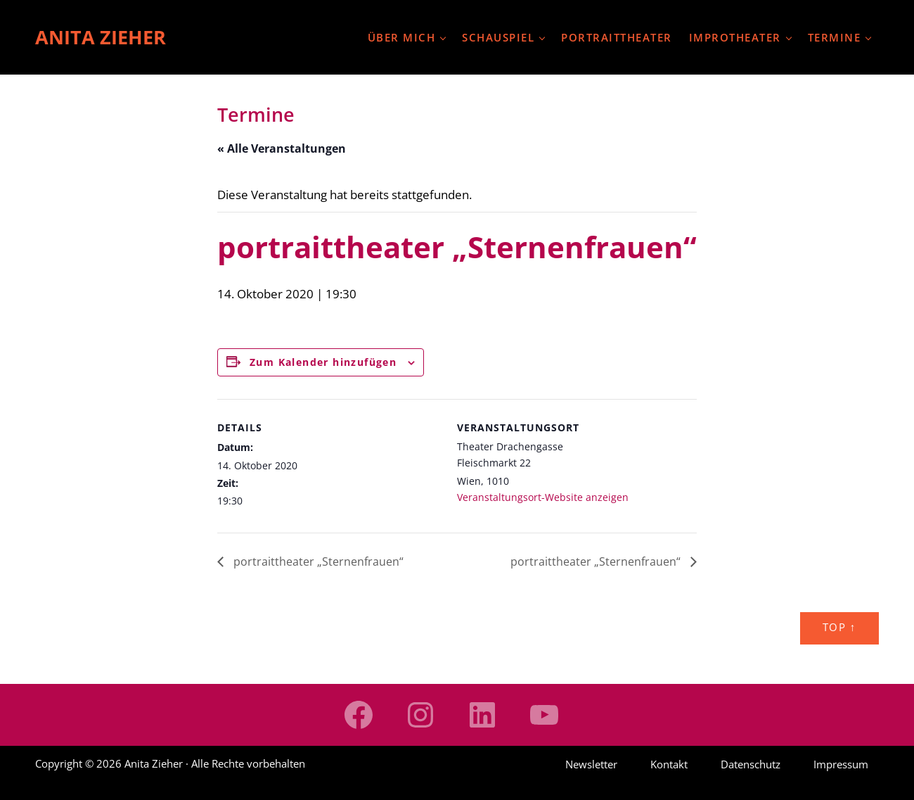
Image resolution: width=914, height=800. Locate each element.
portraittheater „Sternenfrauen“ (317, 561)
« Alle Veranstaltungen (281, 148)
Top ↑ (839, 627)
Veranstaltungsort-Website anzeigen (543, 497)
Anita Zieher (100, 37)
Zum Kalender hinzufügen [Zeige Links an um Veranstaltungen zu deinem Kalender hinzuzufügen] (323, 362)
